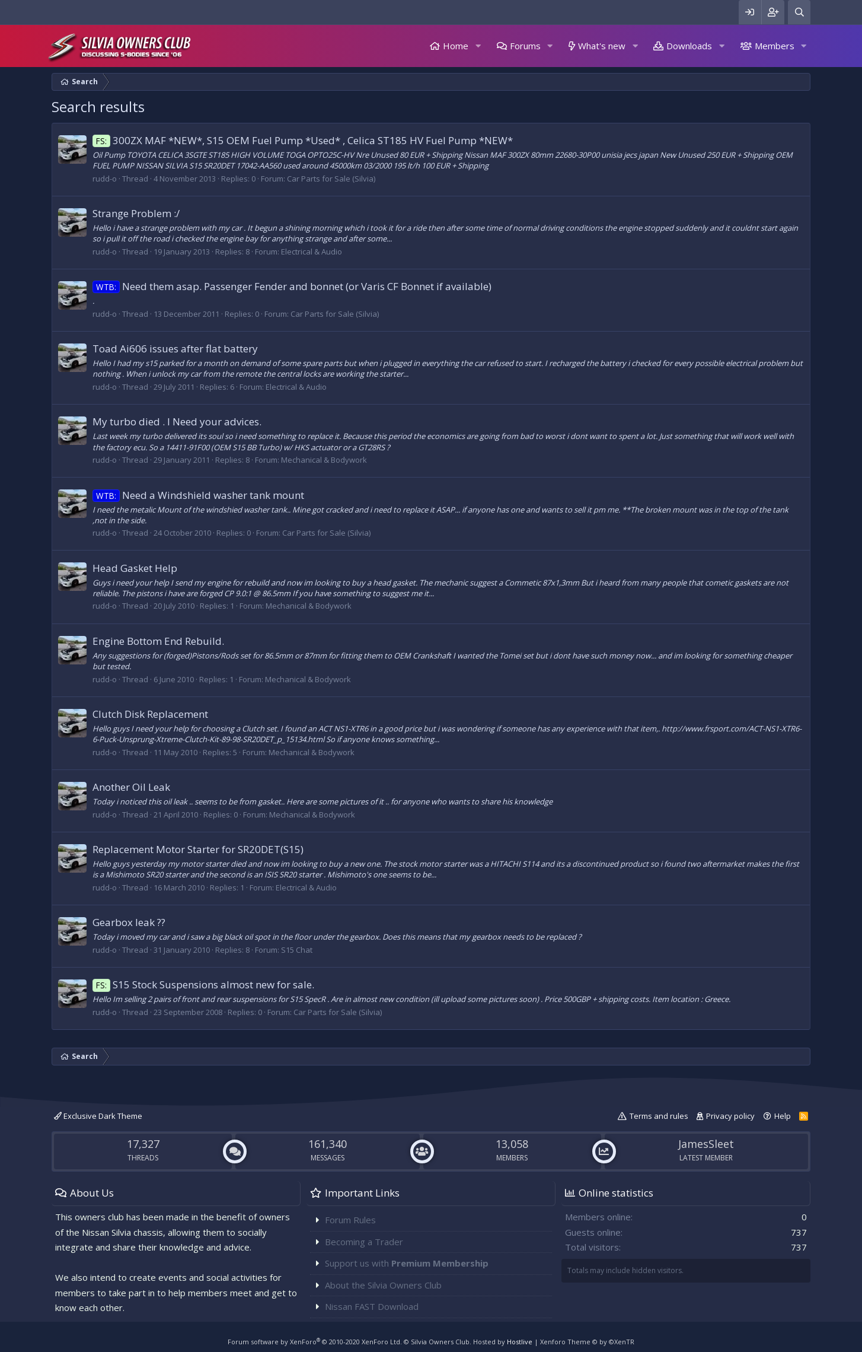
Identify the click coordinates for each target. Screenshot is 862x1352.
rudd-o (104, 178)
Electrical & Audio (311, 251)
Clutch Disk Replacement (150, 714)
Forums (525, 46)
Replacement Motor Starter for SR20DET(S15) (198, 849)
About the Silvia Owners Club (383, 1285)
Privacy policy (730, 1116)
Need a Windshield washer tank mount (198, 495)
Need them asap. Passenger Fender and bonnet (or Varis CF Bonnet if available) (291, 286)
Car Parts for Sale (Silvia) (331, 178)
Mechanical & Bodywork (324, 459)
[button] (477, 46)
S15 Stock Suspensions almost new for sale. (203, 984)
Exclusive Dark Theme (98, 1116)
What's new (601, 46)
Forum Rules (350, 1220)
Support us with (407, 1263)
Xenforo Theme (587, 1341)
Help (782, 1116)
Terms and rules (659, 1116)
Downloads (689, 46)
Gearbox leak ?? (128, 922)
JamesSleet (706, 1144)
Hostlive (519, 1341)
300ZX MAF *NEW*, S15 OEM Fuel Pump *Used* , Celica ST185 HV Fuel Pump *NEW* (302, 140)
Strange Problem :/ (136, 213)
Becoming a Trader (364, 1242)
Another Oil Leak (131, 787)
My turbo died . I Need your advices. (176, 421)
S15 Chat (296, 949)
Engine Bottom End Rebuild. (158, 641)
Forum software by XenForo (315, 1341)
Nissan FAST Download (372, 1306)
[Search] (799, 12)
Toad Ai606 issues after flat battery (175, 348)
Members (774, 46)
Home (455, 46)
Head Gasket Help (134, 568)
